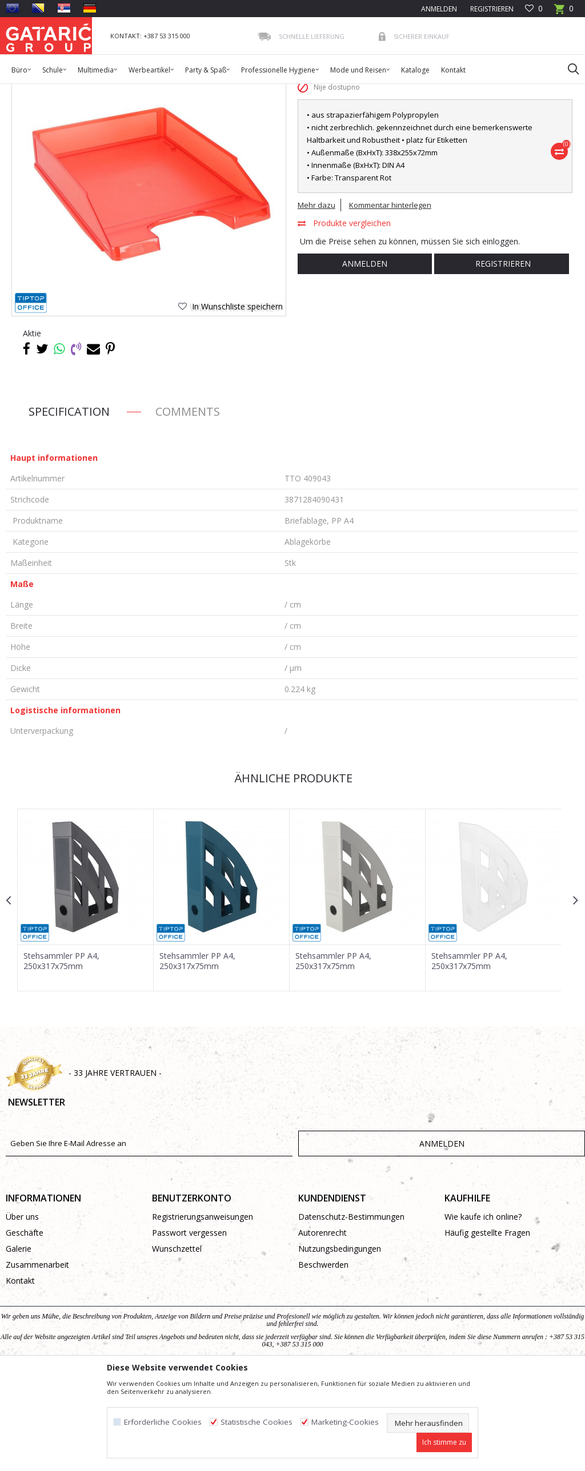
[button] (567, 68)
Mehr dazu (316, 297)
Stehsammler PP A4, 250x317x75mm (61, 1053)
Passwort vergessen (189, 1326)
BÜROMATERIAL (169, 91)
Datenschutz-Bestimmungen (351, 1310)
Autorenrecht (322, 1326)
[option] (85, 992)
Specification (69, 504)
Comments (187, 504)
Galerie (18, 1342)
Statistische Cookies (256, 1422)
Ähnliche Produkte (291, 870)
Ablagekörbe (224, 91)
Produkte (75, 91)
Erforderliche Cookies (163, 1422)
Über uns (22, 1310)
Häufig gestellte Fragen (487, 1326)
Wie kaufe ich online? (483, 1310)
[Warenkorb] (564, 12)
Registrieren (491, 9)
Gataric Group (29, 91)
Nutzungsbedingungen (339, 1342)
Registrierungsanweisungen (202, 1310)
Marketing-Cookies (345, 1422)
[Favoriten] (534, 9)
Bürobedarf (117, 91)
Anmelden (363, 356)
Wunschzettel (177, 1342)
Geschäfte (24, 1326)
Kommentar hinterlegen (389, 297)
